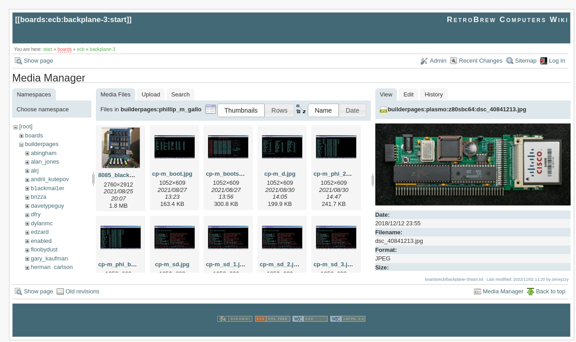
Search (180, 94)
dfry (35, 214)
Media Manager (503, 293)
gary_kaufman (49, 258)
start (47, 49)
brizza (38, 196)
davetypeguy (47, 205)
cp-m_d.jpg (279, 173)
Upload (151, 94)
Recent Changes (481, 60)
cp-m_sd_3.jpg (334, 264)
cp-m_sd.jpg (172, 264)
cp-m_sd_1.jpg (226, 264)
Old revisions (82, 293)
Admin (438, 60)
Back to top (550, 293)
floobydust (44, 249)
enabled (41, 240)
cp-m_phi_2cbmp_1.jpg (346, 173)
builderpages (41, 144)
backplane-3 (102, 49)
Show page (38, 60)
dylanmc (41, 223)
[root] (25, 126)
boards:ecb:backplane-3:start (73, 19)
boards (65, 49)
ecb (81, 49)
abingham (43, 153)
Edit (409, 94)
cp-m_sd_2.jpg (280, 264)
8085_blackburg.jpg (125, 175)
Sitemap (526, 60)
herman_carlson (51, 267)
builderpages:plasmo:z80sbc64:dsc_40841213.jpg (457, 109)
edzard (40, 231)
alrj (34, 170)
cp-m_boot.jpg (172, 173)
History (434, 94)
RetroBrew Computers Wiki (508, 19)
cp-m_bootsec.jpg (231, 173)
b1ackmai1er (47, 188)
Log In (557, 60)
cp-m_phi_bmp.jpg (124, 264)
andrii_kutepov (50, 179)
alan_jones (45, 161)
